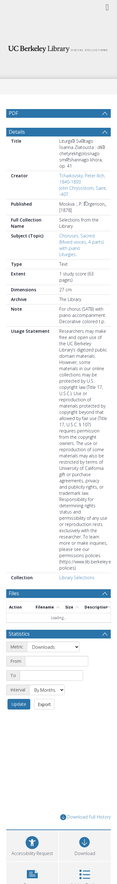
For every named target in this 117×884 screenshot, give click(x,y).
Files (14, 608)
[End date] (51, 690)
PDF (13, 113)
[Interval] (47, 705)
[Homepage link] (58, 47)
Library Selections (77, 592)
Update (19, 719)
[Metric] (53, 662)
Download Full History (85, 832)
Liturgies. (68, 269)
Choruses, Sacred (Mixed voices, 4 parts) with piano (81, 257)
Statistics (19, 648)
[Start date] (56, 676)
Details (17, 146)
